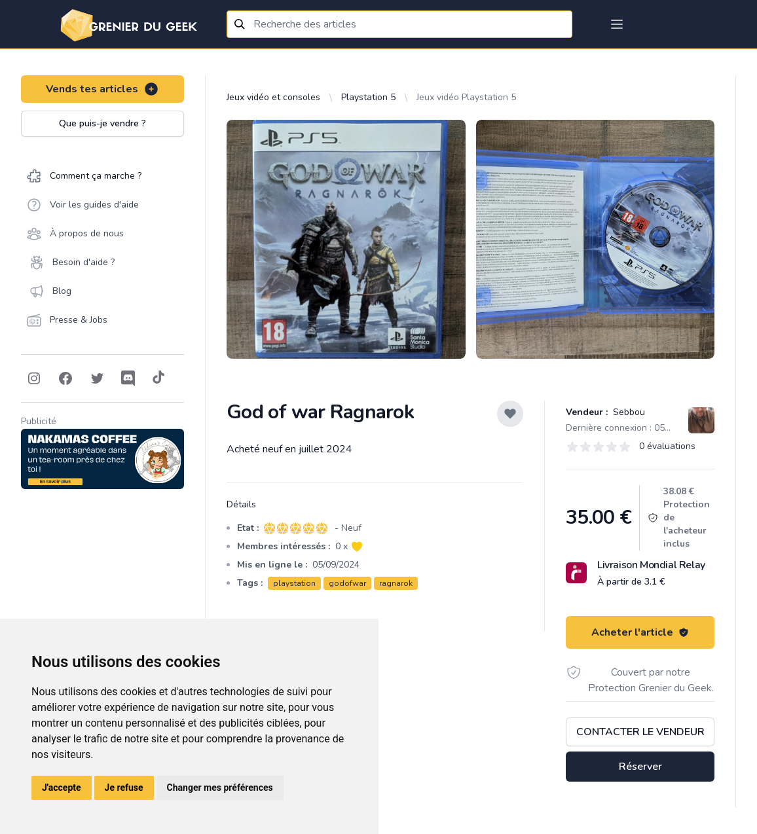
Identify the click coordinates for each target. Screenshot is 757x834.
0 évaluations (667, 446)
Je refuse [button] (124, 787)
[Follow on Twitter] (96, 378)
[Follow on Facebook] (65, 378)
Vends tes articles (102, 89)
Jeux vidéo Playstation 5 (466, 97)
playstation (294, 583)
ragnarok (396, 583)
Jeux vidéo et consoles (273, 97)
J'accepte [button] (61, 787)
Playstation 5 (368, 97)
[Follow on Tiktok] (158, 378)
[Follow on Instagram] (34, 378)
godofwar (347, 583)
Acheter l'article (640, 632)
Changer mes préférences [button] (220, 787)
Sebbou (627, 412)
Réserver (640, 766)
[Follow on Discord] (128, 378)
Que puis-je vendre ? (102, 123)
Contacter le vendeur (640, 732)
